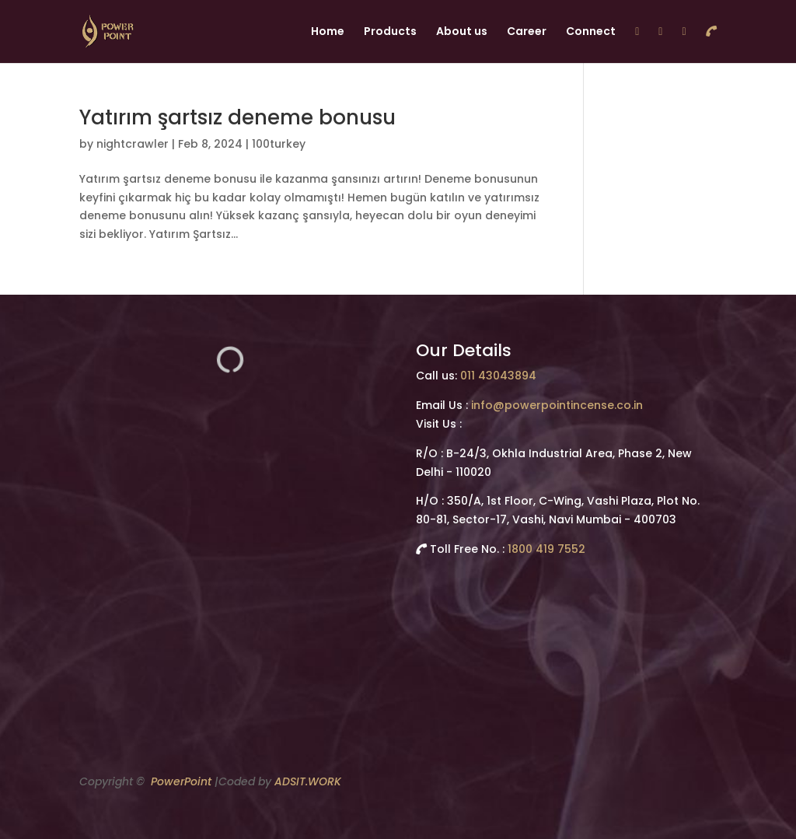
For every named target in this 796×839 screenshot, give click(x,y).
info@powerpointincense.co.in (557, 405)
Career (526, 32)
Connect (591, 32)
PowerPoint (181, 781)
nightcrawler (132, 144)
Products (390, 32)
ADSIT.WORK (307, 781)
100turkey (278, 144)
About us (461, 32)
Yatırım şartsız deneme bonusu (237, 117)
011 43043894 (498, 375)
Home (327, 32)
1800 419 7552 (546, 549)
